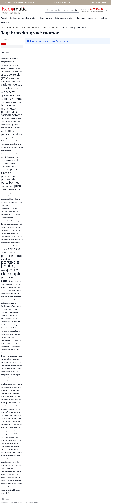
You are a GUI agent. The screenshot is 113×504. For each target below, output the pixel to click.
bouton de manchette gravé (11, 91)
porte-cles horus (16, 202)
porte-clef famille (11, 319)
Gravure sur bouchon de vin (10, 344)
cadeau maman (6, 82)
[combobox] (62, 10)
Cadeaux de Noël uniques (9, 212)
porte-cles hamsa (12, 187)
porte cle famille (11, 297)
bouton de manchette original (11, 102)
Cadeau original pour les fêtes (11, 368)
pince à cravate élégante (9, 387)
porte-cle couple (11, 272)
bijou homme (13, 99)
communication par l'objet (10, 65)
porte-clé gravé (10, 76)
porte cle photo (11, 256)
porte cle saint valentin (9, 372)
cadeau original (14, 78)
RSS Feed (5, 52)
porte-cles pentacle (7, 186)
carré (16, 71)
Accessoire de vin (7, 328)
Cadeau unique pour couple (10, 359)
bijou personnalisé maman (10, 443)
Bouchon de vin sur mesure (10, 347)
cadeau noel (9, 84)
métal (3, 71)
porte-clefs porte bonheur (11, 180)
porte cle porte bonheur (13, 291)
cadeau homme (11, 115)
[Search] (76, 10)
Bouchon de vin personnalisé (11, 322)
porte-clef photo (11, 306)
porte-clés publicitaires (9, 59)
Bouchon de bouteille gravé (10, 325)
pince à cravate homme (14, 384)
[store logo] (14, 10)
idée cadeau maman (12, 437)
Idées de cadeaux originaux (10, 227)
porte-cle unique (7, 284)
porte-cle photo (10, 264)
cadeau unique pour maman (10, 409)
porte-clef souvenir (13, 312)
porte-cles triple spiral (8, 199)
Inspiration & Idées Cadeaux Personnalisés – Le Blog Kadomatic (29, 27)
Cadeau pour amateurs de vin (11, 353)
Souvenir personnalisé (8, 362)
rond (12, 71)
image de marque (7, 68)
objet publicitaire (7, 128)
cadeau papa (16, 82)
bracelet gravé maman (14, 453)
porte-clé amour (6, 303)
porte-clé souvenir (15, 300)
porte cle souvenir (7, 294)
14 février (10, 287)
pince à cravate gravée (9, 462)
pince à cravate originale (9, 406)
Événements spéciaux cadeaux (11, 356)
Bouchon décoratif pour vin (10, 350)
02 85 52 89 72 (96, 9)
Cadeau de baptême (14, 331)
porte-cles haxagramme (14, 196)
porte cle (12, 253)
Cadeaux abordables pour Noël (11, 224)
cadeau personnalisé (10, 132)
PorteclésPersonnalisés (9, 208)
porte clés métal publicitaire (10, 125)
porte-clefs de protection (9, 172)
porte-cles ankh (6, 205)
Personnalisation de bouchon (11, 340)
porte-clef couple (7, 315)
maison (8, 71)
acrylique (16, 68)
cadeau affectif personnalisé (10, 412)
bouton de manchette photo (10, 121)
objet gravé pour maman (9, 415)
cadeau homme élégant (13, 459)
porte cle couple (7, 279)
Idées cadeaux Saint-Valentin (10, 334)
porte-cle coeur (10, 250)
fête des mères (11, 428)
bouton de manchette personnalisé (9, 108)
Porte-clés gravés (16, 221)
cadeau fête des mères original (11, 440)
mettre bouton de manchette (11, 118)
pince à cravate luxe (13, 403)
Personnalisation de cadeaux (10, 215)
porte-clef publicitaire (13, 138)
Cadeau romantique (7, 337)
